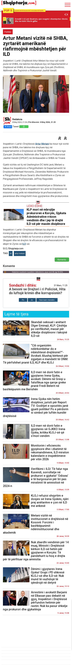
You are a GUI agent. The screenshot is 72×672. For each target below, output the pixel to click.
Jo (32, 300)
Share (7, 126)
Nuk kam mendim (47, 300)
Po (23, 300)
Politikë (7, 32)
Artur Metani (42, 143)
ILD (24, 243)
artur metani (20, 253)
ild (11, 253)
